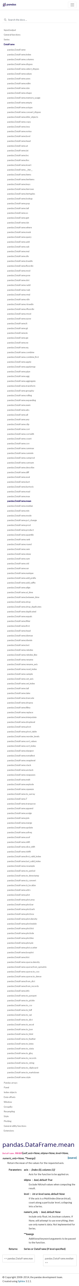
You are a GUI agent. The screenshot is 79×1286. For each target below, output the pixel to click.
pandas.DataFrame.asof (18, 837)
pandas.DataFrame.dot (18, 280)
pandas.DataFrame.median (20, 506)
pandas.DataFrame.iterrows (20, 189)
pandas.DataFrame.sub (18, 246)
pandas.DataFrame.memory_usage (23, 97)
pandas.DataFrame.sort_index (21, 746)
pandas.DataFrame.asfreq (19, 832)
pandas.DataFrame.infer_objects (22, 117)
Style (6, 1116)
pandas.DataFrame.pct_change (22, 520)
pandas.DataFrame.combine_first (23, 357)
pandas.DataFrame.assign (19, 813)
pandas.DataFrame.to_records (21, 1058)
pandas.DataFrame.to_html (20, 1034)
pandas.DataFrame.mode (19, 515)
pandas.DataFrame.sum (18, 558)
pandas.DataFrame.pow (18, 275)
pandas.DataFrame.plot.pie (20, 943)
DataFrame (9, 44)
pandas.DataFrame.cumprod (21, 458)
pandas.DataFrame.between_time (23, 597)
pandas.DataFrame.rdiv (18, 299)
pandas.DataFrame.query (19, 237)
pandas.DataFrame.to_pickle (21, 1000)
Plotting (7, 1121)
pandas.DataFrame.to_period (21, 870)
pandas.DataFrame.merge (19, 823)
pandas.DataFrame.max (18, 496)
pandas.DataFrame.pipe (18, 371)
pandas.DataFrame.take (18, 693)
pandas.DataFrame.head (19, 141)
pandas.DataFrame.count (19, 438)
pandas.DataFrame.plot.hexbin (22, 923)
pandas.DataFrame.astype (19, 107)
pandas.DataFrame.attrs (18, 890)
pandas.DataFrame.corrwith (20, 434)
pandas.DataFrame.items (19, 174)
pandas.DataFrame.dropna (20, 702)
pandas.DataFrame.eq (17, 347)
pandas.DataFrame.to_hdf (19, 1010)
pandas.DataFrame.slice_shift (21, 846)
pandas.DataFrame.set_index (21, 683)
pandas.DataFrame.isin (18, 222)
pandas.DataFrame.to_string (20, 1063)
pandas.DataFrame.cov (18, 443)
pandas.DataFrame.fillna (18, 707)
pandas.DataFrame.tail (18, 208)
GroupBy (8, 1106)
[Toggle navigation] (72, 5)
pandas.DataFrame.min (18, 510)
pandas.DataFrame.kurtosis (20, 486)
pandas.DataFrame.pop (18, 203)
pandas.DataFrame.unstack (20, 770)
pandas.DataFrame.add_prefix (21, 578)
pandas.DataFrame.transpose (21, 803)
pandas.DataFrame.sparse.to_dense (24, 976)
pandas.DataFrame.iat (17, 150)
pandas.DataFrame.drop (19, 602)
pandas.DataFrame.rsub (18, 290)
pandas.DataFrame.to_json (20, 1029)
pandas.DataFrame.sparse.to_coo (23, 971)
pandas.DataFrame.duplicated (21, 611)
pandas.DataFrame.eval (18, 477)
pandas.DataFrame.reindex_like (22, 654)
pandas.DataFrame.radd (18, 285)
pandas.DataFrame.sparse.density (23, 962)
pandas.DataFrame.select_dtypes (23, 69)
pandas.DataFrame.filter (18, 621)
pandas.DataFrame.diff (18, 472)
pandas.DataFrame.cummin (20, 453)
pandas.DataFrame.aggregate (21, 381)
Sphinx (21, 1281)
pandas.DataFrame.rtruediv (20, 304)
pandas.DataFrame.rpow (19, 318)
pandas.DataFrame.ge (17, 338)
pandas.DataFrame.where (19, 227)
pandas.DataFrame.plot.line (20, 938)
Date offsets (9, 1097)
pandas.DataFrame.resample (21, 866)
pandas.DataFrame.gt (17, 328)
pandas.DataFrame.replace (20, 712)
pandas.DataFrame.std (18, 563)
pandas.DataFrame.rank (18, 539)
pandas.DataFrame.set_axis (20, 679)
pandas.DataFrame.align (18, 587)
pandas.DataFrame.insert (19, 165)
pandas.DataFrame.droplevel (21, 722)
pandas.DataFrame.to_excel (20, 1024)
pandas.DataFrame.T (17, 799)
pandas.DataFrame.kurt (18, 482)
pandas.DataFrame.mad (18, 491)
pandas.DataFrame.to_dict (20, 1019)
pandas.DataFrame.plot (18, 895)
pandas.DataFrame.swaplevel (21, 760)
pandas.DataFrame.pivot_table (22, 731)
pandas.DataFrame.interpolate (21, 717)
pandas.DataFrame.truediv (20, 261)
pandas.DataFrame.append (20, 808)
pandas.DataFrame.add (18, 242)
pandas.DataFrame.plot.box (20, 914)
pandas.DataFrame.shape (19, 93)
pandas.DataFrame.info (18, 991)
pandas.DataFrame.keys (18, 184)
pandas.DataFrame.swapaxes (21, 775)
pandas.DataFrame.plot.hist (20, 928)
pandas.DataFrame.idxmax (20, 635)
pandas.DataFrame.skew (19, 554)
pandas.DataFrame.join (18, 818)
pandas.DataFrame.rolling (19, 395)
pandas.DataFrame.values (19, 73)
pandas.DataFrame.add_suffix (21, 582)
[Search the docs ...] (39, 20)
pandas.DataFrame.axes (18, 78)
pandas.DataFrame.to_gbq (20, 1053)
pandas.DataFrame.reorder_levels (23, 736)
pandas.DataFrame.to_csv (19, 1005)
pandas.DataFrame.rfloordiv (20, 309)
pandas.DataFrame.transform (21, 386)
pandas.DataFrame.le (17, 333)
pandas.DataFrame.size (18, 88)
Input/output (10, 30)
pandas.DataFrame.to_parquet (21, 995)
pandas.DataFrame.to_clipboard (22, 1067)
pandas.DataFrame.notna (19, 131)
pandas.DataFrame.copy (19, 122)
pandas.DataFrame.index (19, 54)
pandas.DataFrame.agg (18, 376)
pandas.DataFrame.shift (18, 842)
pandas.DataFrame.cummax (20, 448)
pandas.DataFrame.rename (20, 659)
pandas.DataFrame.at (17, 146)
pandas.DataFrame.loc (18, 155)
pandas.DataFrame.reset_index (22, 669)
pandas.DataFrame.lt (17, 323)
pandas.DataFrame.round (19, 544)
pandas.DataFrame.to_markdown (23, 1072)
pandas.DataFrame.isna (18, 126)
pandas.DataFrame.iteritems (20, 179)
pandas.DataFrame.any (18, 419)
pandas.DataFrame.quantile (20, 534)
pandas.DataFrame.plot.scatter (22, 947)
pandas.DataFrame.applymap (21, 366)
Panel (6, 1087)
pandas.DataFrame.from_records (23, 986)
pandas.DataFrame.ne (17, 342)
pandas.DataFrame (16, 49)
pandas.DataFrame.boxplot (20, 952)
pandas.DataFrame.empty (19, 102)
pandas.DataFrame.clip (18, 424)
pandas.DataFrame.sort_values (22, 741)
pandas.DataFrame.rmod (19, 313)
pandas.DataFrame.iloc (18, 160)
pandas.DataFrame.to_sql (19, 1015)
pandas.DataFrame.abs (18, 410)
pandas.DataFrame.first (18, 626)
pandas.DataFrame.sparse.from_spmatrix (27, 967)
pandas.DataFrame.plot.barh (21, 909)
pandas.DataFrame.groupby (20, 390)
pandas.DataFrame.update (20, 827)
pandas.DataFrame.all (17, 414)
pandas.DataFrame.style (18, 1077)
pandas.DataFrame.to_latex (20, 1043)
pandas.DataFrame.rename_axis (22, 664)
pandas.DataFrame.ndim (19, 83)
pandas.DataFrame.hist (18, 957)
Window (8, 1102)
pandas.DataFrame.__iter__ (19, 169)
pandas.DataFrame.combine (20, 352)
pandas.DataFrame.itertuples (21, 193)
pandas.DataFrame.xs (17, 213)
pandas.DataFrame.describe (20, 467)
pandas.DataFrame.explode (20, 784)
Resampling (9, 1111)
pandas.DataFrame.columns (20, 59)
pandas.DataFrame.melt (18, 779)
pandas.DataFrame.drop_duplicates (24, 606)
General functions (12, 34)
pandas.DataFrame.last (18, 645)
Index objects (10, 1092)
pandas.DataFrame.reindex (20, 650)
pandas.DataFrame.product (20, 530)
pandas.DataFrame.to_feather (21, 1039)
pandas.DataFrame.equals (19, 616)
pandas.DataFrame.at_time (20, 592)
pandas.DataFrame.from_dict (21, 981)
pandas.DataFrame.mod (18, 270)
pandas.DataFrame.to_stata (20, 1048)
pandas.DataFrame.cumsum (20, 462)
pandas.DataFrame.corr (18, 429)
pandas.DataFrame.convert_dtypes (24, 112)
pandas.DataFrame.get (18, 217)
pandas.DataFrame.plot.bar (20, 904)
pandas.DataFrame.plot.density (22, 919)
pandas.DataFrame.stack (19, 765)
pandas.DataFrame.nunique (20, 573)
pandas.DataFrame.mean (19, 501)
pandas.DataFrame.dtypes (20, 64)
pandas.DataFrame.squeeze (20, 789)
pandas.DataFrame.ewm (18, 405)
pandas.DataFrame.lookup (20, 198)
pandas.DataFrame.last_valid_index (24, 861)
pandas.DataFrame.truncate (20, 698)
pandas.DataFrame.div (18, 256)
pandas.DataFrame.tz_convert (21, 880)
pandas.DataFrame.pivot (19, 726)
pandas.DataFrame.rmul (18, 294)
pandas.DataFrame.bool (18, 136)
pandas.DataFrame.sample (20, 674)
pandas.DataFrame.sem (18, 549)
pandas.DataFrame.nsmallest (21, 755)
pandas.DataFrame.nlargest (20, 750)
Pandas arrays (10, 1082)
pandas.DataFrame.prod (19, 525)
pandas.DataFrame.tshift (19, 851)
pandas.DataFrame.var (18, 568)
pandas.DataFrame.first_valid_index (24, 856)
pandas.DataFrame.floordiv (20, 266)
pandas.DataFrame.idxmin (19, 640)
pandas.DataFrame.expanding (21, 400)
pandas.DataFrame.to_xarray (21, 794)
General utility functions (15, 1126)
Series (7, 39)
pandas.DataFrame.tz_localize (21, 885)
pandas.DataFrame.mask (19, 232)
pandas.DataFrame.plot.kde (20, 933)
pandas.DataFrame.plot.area (21, 899)
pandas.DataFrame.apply (19, 362)
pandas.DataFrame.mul (18, 251)
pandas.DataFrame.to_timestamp (23, 875)
